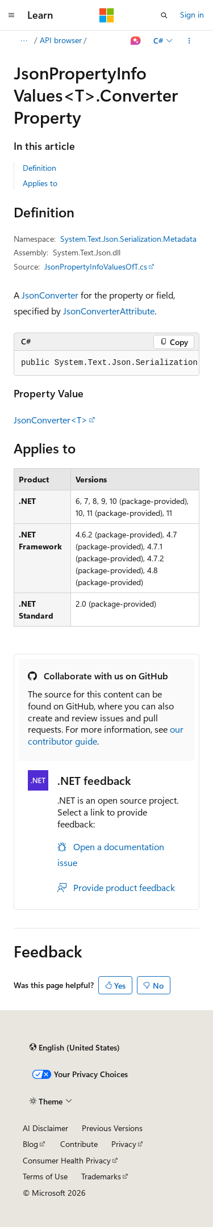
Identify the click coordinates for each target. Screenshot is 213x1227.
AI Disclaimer (45, 1128)
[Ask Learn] (136, 41)
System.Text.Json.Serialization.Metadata (128, 238)
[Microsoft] (106, 15)
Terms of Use (45, 1176)
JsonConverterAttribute (108, 311)
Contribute (79, 1143)
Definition (39, 167)
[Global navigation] (11, 15)
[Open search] (164, 15)
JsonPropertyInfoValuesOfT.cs (95, 266)
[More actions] (189, 41)
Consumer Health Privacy (67, 1160)
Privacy (123, 1143)
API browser (61, 40)
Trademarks (101, 1176)
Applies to (40, 183)
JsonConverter (50, 295)
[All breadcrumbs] (24, 41)
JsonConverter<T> (50, 420)
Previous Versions (112, 1128)
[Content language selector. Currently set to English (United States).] (75, 1047)
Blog (30, 1143)
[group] (106, 363)
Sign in (192, 14)
